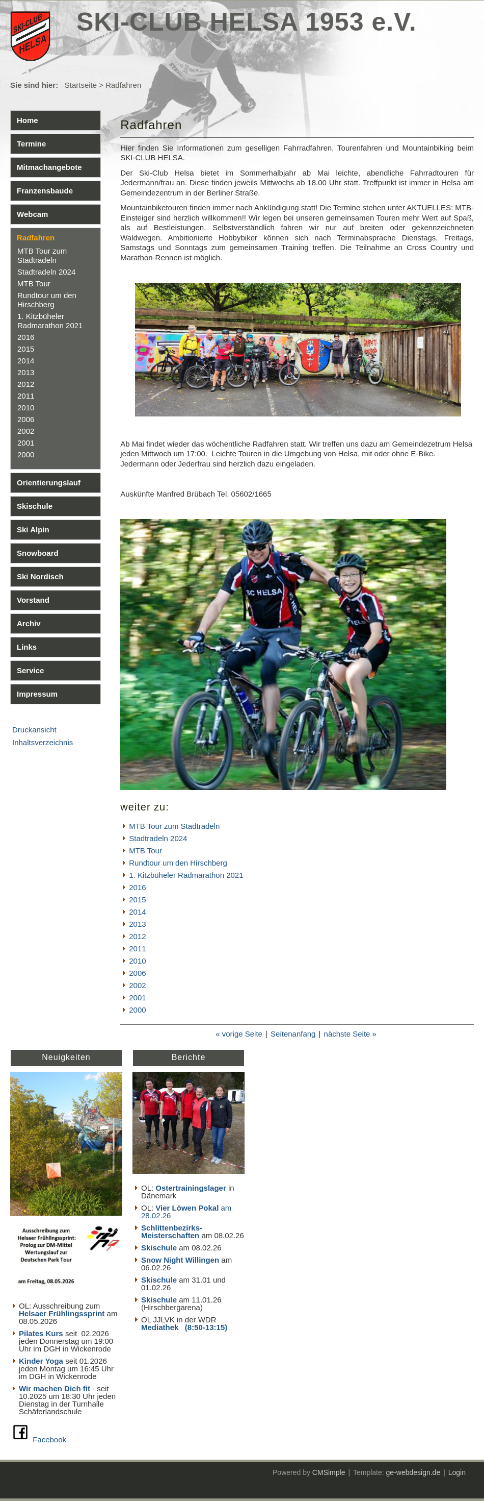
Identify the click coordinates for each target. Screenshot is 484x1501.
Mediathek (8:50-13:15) (184, 1327)
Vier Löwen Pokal (187, 1207)
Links (27, 647)
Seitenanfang (293, 1033)
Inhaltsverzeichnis (42, 742)
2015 (25, 349)
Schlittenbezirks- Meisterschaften (171, 1231)
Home (27, 120)
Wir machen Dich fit (54, 1388)
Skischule (34, 506)
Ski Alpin (33, 529)
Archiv (29, 623)
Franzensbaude (45, 190)
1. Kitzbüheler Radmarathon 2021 (50, 321)
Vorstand (33, 600)
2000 (25, 454)
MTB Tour (33, 283)
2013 (25, 372)
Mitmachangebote (49, 167)
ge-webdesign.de (413, 1472)
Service (30, 670)
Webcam (32, 214)
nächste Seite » (350, 1033)
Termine (31, 143)
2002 (25, 431)
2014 (25, 360)
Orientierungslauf (48, 482)
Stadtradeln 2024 (46, 271)
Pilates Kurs (41, 1333)
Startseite (81, 85)
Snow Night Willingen (180, 1260)
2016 (25, 337)
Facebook (49, 1439)
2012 (25, 384)
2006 (25, 419)
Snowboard (38, 553)
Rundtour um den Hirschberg (46, 300)
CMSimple (328, 1472)
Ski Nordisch (40, 576)
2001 (25, 442)
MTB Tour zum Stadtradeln (42, 255)
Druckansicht (34, 729)
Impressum (37, 694)
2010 (25, 407)
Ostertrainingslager (190, 1188)
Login (457, 1472)
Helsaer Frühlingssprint (63, 1313)
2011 (25, 395)
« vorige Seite (239, 1033)
